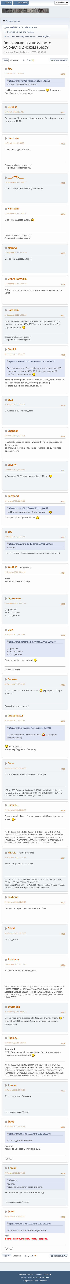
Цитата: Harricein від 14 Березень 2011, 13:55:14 (32, 361)
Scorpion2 (13, 1006)
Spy (9, 68)
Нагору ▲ (47, 1274)
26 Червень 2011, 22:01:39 (15, 603)
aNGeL (11, 852)
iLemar (11, 1085)
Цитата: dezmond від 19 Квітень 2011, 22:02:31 (31, 544)
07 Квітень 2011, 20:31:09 (15, 405)
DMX (10, 629)
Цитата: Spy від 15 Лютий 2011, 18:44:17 (28, 508)
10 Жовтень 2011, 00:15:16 (15, 964)
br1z (10, 399)
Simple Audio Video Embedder (35, 1281)
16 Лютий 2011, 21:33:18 (14, 143)
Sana (10, 763)
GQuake (12, 107)
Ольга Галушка (16, 279)
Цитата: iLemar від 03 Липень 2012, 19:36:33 (30, 1224)
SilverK (11, 464)
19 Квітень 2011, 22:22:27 (15, 537)
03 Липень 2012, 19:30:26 (15, 1126)
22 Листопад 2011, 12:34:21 (15, 1043)
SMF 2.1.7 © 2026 (28, 1277)
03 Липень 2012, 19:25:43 (15, 1090)
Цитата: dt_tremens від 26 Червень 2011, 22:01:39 (32, 642)
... (26, 60)
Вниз (5, 60)
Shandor (12, 431)
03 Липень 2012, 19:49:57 (15, 1216)
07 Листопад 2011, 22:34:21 (15, 1012)
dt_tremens (14, 598)
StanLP (11, 349)
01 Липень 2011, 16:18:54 (15, 635)
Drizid (11, 928)
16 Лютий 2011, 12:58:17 (14, 112)
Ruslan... (12, 805)
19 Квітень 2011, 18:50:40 (15, 470)
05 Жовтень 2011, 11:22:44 (15, 810)
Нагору (6, 1256)
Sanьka (12, 679)
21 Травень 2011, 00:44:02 (15, 572)
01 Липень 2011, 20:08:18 (15, 684)
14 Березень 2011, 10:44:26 (15, 284)
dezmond (13, 496)
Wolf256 (12, 567)
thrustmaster (15, 715)
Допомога (22, 1274)
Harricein (12, 138)
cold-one (12, 897)
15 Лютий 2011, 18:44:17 (14, 73)
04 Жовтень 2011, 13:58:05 (15, 768)
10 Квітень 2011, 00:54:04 (15, 436)
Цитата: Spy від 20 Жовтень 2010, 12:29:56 (29, 81)
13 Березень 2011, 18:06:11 (15, 182)
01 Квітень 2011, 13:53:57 (15, 354)
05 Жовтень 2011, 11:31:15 (15, 857)
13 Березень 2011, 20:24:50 (15, 253)
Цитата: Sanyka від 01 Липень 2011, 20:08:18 (30, 728)
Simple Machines (42, 1277)
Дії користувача (59, 60)
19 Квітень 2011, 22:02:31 (15, 501)
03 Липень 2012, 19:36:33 (15, 1173)
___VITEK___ (15, 177)
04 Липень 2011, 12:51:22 (15, 720)
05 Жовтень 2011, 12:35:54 (15, 902)
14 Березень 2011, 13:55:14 (15, 315)
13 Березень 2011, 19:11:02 (15, 213)
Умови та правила (35, 1274)
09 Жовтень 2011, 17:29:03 (15, 933)
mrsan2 (12, 247)
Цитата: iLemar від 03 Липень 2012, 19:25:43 (30, 1134)
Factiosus (13, 959)
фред (10, 1121)
